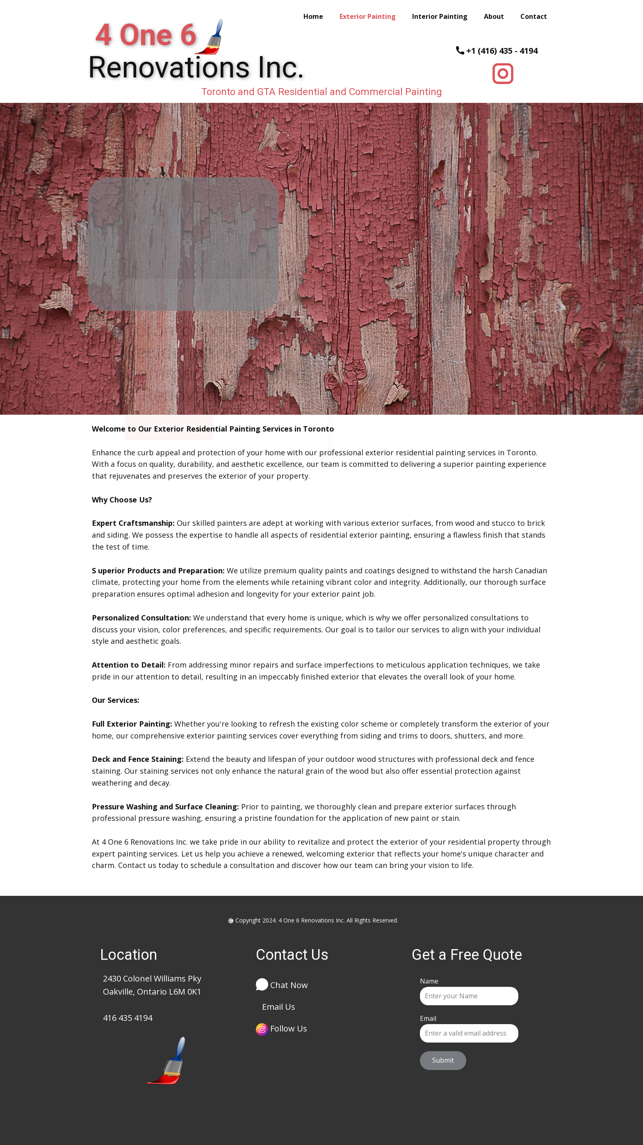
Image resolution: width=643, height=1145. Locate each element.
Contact (533, 16)
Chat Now (282, 985)
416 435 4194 (127, 1017)
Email (428, 1018)
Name (429, 981)
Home (313, 16)
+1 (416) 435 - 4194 (497, 51)
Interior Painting (439, 16)
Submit (443, 1060)
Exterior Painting (368, 16)
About (494, 16)
